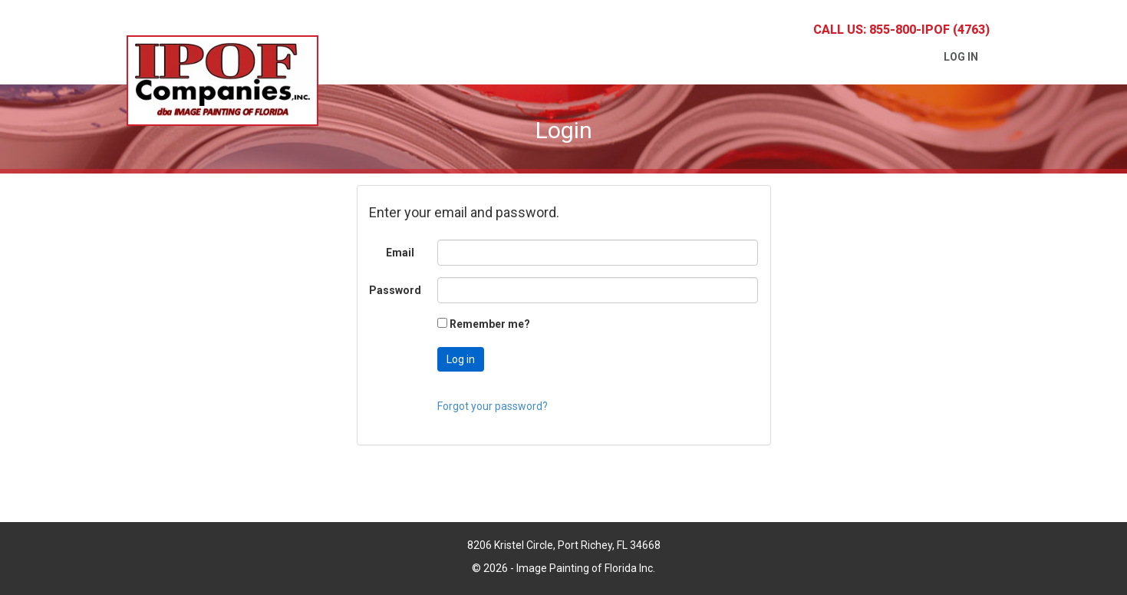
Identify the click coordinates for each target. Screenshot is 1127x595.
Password (395, 290)
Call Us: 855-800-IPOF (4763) (901, 29)
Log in (961, 57)
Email (400, 252)
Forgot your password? (492, 406)
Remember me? (490, 324)
